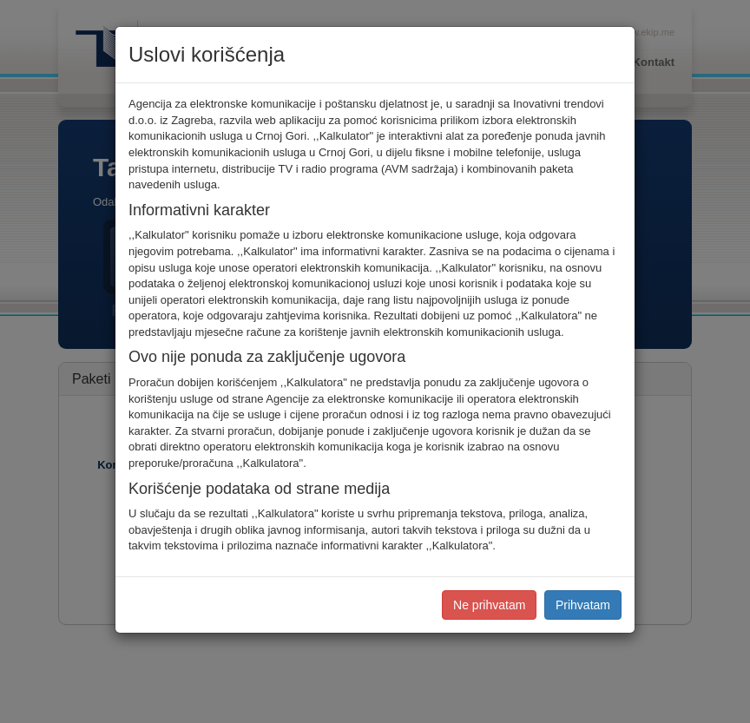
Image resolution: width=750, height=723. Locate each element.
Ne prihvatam (489, 605)
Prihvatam (583, 605)
